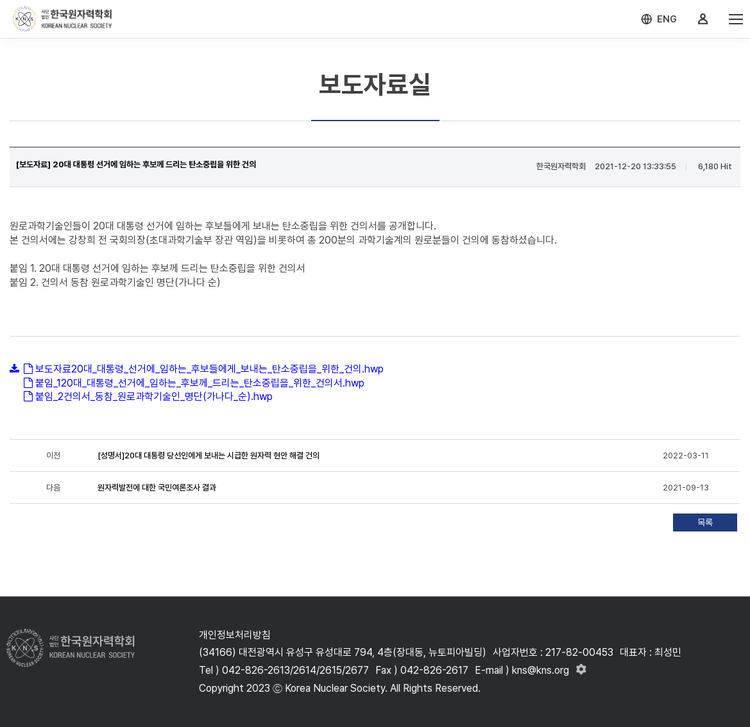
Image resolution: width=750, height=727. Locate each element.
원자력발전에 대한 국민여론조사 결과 (157, 487)
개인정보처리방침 (235, 635)
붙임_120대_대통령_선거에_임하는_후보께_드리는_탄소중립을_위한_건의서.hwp (199, 383)
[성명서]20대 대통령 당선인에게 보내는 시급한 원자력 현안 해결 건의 (209, 455)
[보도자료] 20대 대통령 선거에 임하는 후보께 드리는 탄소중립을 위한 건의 (136, 164)
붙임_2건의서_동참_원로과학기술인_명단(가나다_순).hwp (154, 396)
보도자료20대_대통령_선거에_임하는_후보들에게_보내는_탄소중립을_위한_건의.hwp (209, 369)
